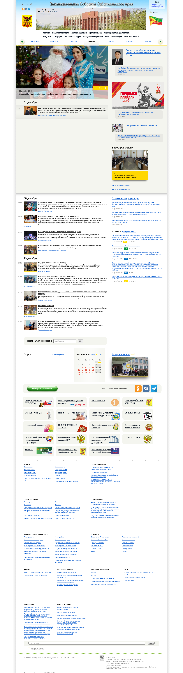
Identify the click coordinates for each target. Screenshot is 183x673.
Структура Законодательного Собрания (38, 508)
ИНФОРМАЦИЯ (98, 401)
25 (86, 372)
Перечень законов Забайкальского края (126, 246)
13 (93, 367)
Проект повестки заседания (33, 540)
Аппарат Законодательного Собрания (37, 511)
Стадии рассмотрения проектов (66, 548)
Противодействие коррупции (67, 585)
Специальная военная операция (141, 125)
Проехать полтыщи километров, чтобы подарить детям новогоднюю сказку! (69, 245)
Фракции (58, 505)
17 (82, 370)
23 (79, 372)
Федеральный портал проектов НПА (67, 438)
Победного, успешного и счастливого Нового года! (58, 216)
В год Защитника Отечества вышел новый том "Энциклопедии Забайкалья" (135, 113)
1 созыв (93, 572)
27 (93, 372)
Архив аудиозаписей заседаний (66, 554)
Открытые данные (132, 413)
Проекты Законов (128, 543)
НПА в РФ (29, 450)
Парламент (27, 226)
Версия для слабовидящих (157, 5)
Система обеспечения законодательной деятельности (101, 440)
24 (82, 372)
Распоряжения (127, 548)
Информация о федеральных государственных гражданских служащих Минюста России (105, 481)
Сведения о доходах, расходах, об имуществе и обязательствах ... (67, 511)
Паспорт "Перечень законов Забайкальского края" (67, 633)
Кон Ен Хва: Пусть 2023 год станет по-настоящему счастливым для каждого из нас (71, 108)
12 (89, 367)
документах (129, 231)
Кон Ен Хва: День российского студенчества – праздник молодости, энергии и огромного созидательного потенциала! (139, 70)
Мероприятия (129, 580)
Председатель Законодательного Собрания (52, 115)
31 (82, 375)
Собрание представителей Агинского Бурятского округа (103, 414)
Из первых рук (60, 467)
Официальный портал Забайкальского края (67, 451)
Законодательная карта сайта (65, 546)
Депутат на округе (44, 271)
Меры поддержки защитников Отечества (70, 402)
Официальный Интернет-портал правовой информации (35, 440)
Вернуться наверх (37, 649)
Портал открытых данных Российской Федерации (102, 451)
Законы (93, 551)
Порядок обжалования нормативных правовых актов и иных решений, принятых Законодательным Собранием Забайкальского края (38, 616)
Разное (124, 551)
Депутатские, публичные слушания (67, 543)
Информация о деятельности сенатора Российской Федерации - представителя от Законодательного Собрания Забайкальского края (105, 509)
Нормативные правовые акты (67, 572)
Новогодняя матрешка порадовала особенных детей (59, 232)
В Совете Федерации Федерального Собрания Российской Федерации (103, 503)
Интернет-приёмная (42, 388)
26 (89, 372)
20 (93, 370)
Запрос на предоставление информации (71, 618)
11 (86, 367)
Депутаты (58, 502)
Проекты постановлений (130, 537)
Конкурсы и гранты (30, 476)
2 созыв (93, 575)
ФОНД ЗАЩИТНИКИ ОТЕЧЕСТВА (33, 402)
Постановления (127, 546)
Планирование (29, 537)
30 (79, 375)
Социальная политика (45, 240)
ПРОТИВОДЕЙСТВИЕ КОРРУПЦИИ (134, 402)
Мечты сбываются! (46, 306)
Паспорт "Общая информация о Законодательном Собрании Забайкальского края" (68, 622)
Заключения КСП (97, 546)
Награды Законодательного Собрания (103, 426)
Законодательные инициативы (34, 546)
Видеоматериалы (30, 473)
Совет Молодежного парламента (102, 578)
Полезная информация (125, 198)
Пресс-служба (60, 478)
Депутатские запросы (62, 557)
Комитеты (27, 505)
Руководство (28, 502)
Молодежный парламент (35, 425)
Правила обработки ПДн (99, 540)
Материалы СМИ (61, 470)
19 (89, 370)
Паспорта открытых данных (67, 615)
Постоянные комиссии (31, 515)
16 (79, 370)
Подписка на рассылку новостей (66, 481)
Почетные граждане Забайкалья (35, 575)
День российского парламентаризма (132, 426)
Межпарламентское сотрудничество (36, 548)
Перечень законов (128, 540)
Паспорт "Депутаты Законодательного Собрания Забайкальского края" (70, 628)
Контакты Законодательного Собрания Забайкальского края (104, 476)
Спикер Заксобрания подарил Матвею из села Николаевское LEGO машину (69, 321)
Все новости (28, 467)
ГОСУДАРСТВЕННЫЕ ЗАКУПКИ (67, 426)
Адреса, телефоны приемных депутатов (38, 518)
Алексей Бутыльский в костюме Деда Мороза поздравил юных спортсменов (69, 202)
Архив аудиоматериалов (121, 189)
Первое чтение (96, 548)
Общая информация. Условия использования (68, 608)
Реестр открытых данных (66, 612)
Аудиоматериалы (61, 473)
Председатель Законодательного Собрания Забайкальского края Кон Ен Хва (143, 52)
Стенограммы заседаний (32, 543)
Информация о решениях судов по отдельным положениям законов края (37, 623)
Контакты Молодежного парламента (103, 584)
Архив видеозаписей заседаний (66, 551)
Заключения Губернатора (100, 537)
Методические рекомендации (135, 577)
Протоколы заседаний (62, 540)
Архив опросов (58, 354)
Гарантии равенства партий (70, 413)
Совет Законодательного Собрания (67, 508)
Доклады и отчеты (97, 543)
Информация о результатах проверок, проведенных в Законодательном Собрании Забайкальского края (37, 609)
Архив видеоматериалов (121, 185)
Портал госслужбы (133, 437)
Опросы (57, 476)
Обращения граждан (33, 413)
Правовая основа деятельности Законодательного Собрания (102, 468)
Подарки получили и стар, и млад (52, 262)
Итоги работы (59, 537)
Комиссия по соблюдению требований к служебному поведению (71, 581)
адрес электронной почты (126, 667)
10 (82, 367)
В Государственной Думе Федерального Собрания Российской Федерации (105, 516)
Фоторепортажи (121, 354)
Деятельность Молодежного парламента (105, 581)
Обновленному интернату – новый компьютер (57, 276)
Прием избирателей (62, 515)
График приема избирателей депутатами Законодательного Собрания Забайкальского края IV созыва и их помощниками (136, 213)
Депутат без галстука (45, 211)
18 (86, 370)
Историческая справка (99, 472)
